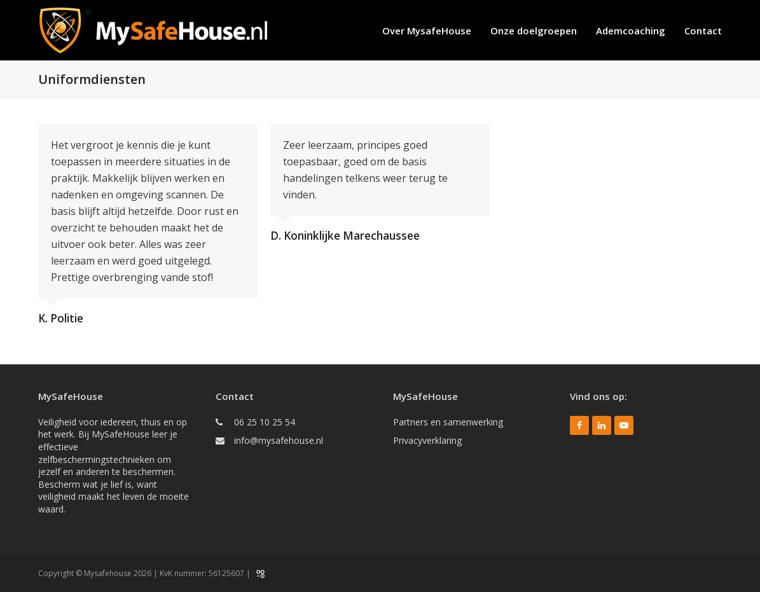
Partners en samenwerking (448, 422)
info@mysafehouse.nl (278, 440)
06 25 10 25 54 (264, 422)
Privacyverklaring (427, 440)
